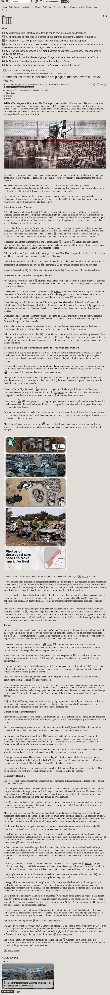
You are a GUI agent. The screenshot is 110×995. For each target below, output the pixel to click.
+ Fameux (73, 7)
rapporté (101, 874)
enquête (9, 96)
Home (4, 7)
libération (35, 84)
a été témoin (50, 265)
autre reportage (42, 680)
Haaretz (57, 291)
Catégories (47, 7)
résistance (53, 84)
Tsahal (8, 99)
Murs (4, 28)
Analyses (18, 7)
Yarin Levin (13, 372)
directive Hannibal (40, 90)
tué (69, 902)
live (29, 84)
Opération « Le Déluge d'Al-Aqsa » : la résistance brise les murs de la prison (45, 40)
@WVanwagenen (64, 934)
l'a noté (50, 736)
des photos (59, 392)
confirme (44, 389)
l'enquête (33, 611)
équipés (34, 760)
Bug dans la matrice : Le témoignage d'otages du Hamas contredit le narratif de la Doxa (51, 57)
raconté (83, 701)
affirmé (41, 281)
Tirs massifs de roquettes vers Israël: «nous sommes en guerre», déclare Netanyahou (50, 37)
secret (24, 84)
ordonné (16, 899)
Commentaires (92, 7)
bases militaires (26, 90)
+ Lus (65, 7)
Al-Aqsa (16, 90)
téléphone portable (30, 401)
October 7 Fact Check (76, 940)
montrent (50, 424)
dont (67, 270)
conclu (88, 863)
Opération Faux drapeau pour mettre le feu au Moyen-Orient (37, 61)
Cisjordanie (10, 93)
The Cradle (29, 87)
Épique (38, 7)
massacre (10, 84)
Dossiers (57, 7)
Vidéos (82, 7)
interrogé (45, 253)
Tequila (79, 242)
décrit (49, 644)
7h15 (15, 636)
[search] (19, 1)
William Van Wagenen (15, 87)
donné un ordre (64, 233)
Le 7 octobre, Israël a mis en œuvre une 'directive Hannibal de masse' (42, 65)
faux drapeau (63, 84)
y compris (80, 245)
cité (45, 334)
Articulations (28, 7)
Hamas (9, 90)
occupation (44, 84)
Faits (10, 7)
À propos (6, 10)
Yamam (65, 242)
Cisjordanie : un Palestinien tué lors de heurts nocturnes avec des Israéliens (45, 33)
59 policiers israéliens (39, 270)
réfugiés (18, 84)
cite (93, 666)
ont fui (77, 412)
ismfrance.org (24, 70)
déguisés (92, 598)
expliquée (63, 896)
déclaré (85, 576)
